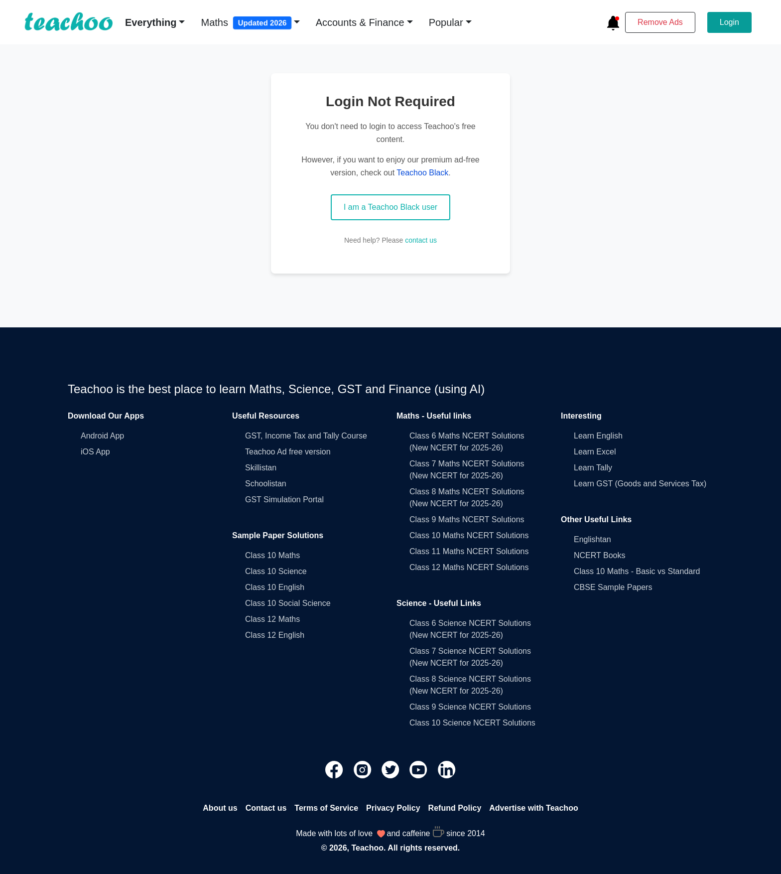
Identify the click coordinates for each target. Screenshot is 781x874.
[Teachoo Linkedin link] (447, 769)
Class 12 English (274, 635)
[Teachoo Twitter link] (391, 769)
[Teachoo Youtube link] (419, 769)
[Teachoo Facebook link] (335, 769)
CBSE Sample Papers (613, 587)
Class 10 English (274, 587)
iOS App (95, 451)
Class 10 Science (276, 571)
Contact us (266, 808)
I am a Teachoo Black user (390, 207)
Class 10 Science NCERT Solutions (472, 723)
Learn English (598, 436)
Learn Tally (593, 467)
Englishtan (592, 539)
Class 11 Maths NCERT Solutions (469, 551)
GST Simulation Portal (284, 499)
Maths (246, 22)
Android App (102, 436)
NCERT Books (599, 555)
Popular (446, 22)
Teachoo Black (422, 172)
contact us (421, 240)
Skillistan (260, 467)
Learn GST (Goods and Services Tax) (640, 483)
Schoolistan (265, 483)
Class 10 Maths (272, 555)
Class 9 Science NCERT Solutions (470, 707)
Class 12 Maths (272, 619)
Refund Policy (455, 808)
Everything (150, 22)
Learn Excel (595, 451)
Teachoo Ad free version (288, 451)
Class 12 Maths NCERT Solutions (469, 567)
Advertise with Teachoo (533, 808)
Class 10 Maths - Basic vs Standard (637, 571)
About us (220, 808)
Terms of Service (326, 808)
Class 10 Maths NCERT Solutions (469, 535)
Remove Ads (660, 22)
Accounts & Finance (360, 22)
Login (729, 22)
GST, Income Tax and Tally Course (306, 436)
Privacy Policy (393, 808)
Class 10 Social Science (288, 603)
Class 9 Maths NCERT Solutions (466, 519)
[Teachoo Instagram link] (364, 769)
